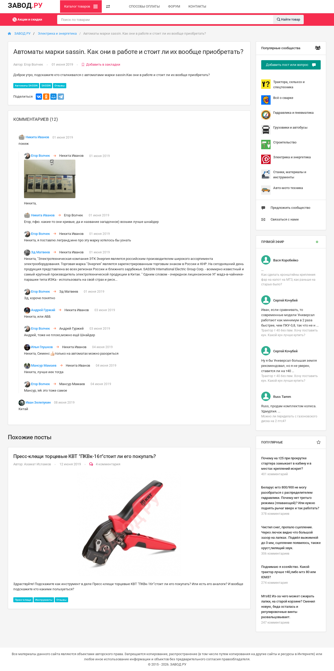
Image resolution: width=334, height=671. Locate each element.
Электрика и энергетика (57, 33)
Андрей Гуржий (43, 310)
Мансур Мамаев (43, 365)
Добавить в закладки (100, 64)
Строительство (278, 144)
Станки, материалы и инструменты (283, 174)
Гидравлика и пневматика (287, 115)
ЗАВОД (25, 5)
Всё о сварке (277, 100)
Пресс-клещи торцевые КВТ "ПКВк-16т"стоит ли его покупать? (84, 456)
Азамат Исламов (37, 464)
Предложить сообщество (285, 208)
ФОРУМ (174, 6)
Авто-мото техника (282, 190)
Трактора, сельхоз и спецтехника (283, 84)
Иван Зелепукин (38, 402)
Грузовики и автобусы (284, 129)
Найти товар (288, 19)
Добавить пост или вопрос (291, 65)
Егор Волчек (33, 64)
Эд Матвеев (40, 252)
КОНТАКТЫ (197, 6)
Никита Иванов (37, 137)
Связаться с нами (280, 219)
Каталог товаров (81, 6)
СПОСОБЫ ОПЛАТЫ (144, 6)
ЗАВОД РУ (19, 33)
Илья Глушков (42, 347)
